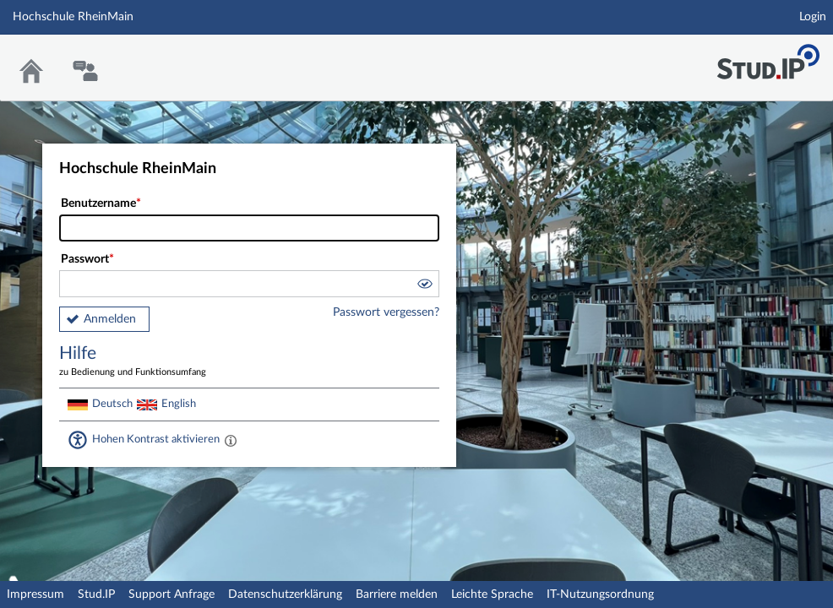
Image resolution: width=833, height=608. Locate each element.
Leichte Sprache (492, 594)
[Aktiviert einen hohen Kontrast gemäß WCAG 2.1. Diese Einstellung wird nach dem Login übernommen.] (230, 440)
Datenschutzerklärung (285, 594)
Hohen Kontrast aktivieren (156, 439)
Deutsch (112, 404)
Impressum (35, 594)
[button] (424, 286)
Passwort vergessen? (386, 312)
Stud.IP (96, 594)
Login (812, 17)
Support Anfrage (171, 594)
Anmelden (110, 319)
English (178, 404)
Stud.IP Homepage (768, 57)
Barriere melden (397, 594)
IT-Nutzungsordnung (600, 594)
